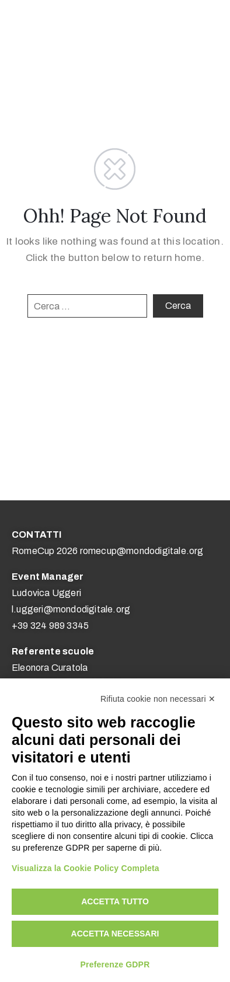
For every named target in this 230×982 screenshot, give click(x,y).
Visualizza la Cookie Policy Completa (85, 868)
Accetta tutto (115, 901)
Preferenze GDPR (115, 964)
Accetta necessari (115, 933)
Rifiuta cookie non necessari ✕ (157, 699)
